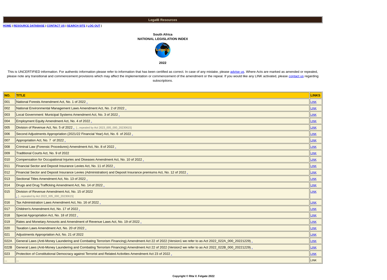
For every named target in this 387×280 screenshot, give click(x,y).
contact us (296, 76)
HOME (7, 25)
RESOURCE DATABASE (29, 25)
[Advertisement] (340, 78)
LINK (313, 101)
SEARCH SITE (76, 25)
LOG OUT (94, 25)
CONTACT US (56, 25)
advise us (237, 72)
